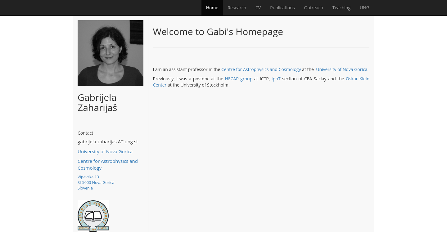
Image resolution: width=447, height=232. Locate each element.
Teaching (341, 8)
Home (212, 8)
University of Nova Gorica (105, 151)
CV (258, 8)
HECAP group (239, 79)
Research (237, 8)
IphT (276, 79)
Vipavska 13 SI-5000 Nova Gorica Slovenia (96, 182)
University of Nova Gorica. (342, 69)
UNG (364, 8)
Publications (282, 8)
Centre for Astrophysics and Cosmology (261, 69)
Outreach (313, 8)
